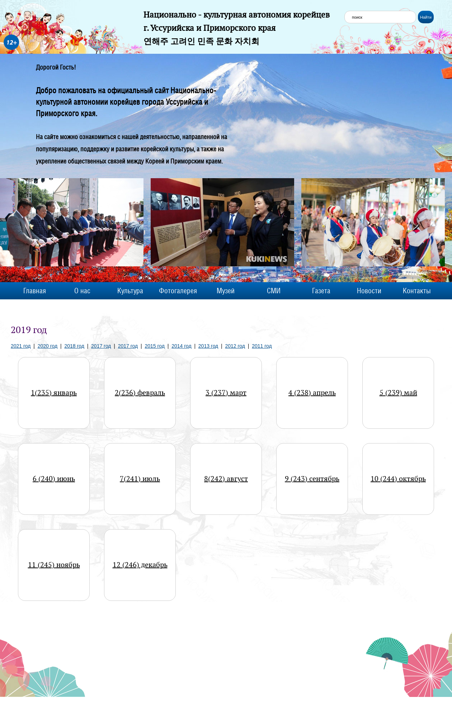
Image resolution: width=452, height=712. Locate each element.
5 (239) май (398, 392)
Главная (34, 290)
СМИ (274, 290)
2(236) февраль (140, 392)
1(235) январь (54, 392)
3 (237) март (226, 392)
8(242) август (226, 478)
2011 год (262, 346)
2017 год (101, 346)
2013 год (208, 346)
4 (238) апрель (312, 392)
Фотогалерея (178, 290)
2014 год (181, 346)
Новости (369, 290)
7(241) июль (140, 478)
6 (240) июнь (54, 478)
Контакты (417, 290)
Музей (226, 290)
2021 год (20, 346)
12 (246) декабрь (140, 564)
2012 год (235, 346)
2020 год (47, 346)
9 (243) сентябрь (312, 478)
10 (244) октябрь (398, 478)
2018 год (74, 346)
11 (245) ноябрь (54, 564)
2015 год (154, 346)
